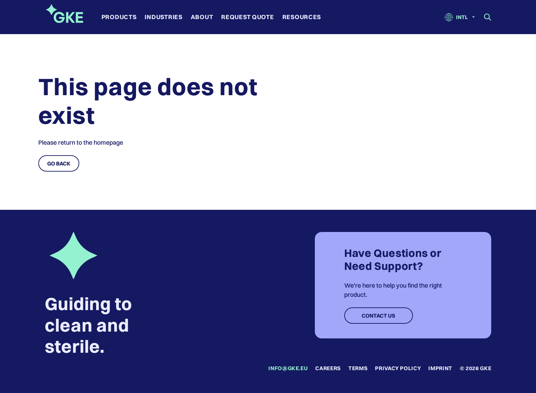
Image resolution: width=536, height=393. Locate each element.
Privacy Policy (398, 368)
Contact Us (378, 315)
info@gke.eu (288, 368)
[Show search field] (487, 17)
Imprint (440, 368)
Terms (357, 368)
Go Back (58, 163)
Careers (327, 368)
